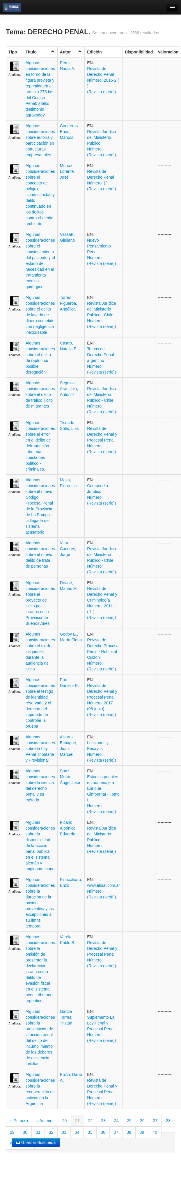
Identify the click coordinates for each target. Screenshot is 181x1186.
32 (51, 1132)
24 (116, 1120)
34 (77, 1132)
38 (129, 1132)
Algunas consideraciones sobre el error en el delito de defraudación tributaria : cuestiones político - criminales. (40, 445)
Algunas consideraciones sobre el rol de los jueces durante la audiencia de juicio (40, 651)
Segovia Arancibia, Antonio (69, 389)
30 (25, 1132)
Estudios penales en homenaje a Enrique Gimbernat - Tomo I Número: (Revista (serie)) (103, 794)
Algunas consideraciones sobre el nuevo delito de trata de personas (40, 554)
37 (116, 1132)
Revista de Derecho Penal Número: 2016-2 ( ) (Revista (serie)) (103, 80)
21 (77, 1120)
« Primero (19, 1120)
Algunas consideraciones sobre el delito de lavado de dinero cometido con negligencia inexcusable (40, 315)
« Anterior (45, 1120)
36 (103, 1132)
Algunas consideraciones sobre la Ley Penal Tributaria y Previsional (40, 748)
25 (129, 1120)
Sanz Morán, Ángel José (70, 777)
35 (90, 1132)
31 (38, 1132)
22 (90, 1120)
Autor (71, 51)
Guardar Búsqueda (36, 1142)
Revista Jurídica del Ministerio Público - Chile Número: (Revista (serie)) (101, 315)
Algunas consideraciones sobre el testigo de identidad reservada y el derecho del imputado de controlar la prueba (40, 703)
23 (103, 1120)
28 (168, 1120)
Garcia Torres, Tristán (66, 1017)
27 (155, 1120)
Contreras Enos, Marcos (69, 131)
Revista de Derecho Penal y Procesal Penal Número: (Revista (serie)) (102, 440)
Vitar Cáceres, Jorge (68, 549)
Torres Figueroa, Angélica (68, 303)
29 (12, 1132)
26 (142, 1120)
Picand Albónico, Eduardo (68, 828)
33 (64, 1132)
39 (142, 1132)
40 (154, 1132)
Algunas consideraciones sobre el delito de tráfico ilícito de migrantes (40, 394)
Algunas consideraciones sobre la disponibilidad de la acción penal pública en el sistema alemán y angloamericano (40, 845)
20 (64, 1120)
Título (40, 51)
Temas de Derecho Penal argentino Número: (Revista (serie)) (101, 360)
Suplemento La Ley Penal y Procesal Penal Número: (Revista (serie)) (101, 1029)
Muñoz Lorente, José (67, 171)
